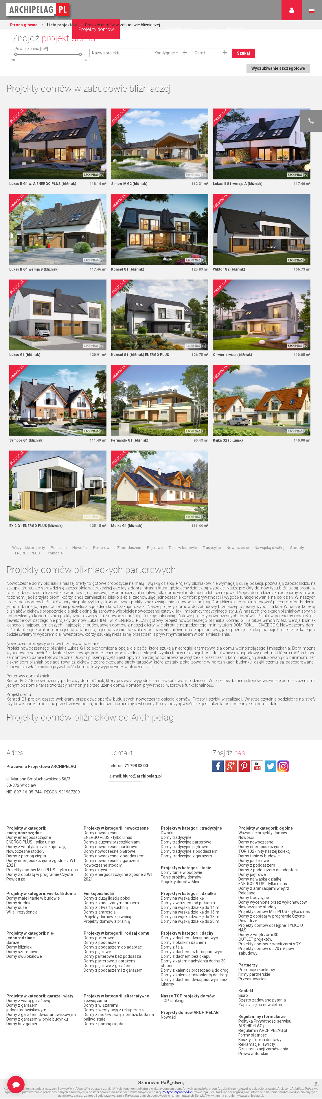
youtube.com (257, 766)
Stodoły (297, 547)
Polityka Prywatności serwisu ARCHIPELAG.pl (264, 1023)
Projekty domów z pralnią (107, 921)
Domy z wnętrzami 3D (258, 934)
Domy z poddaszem (102, 942)
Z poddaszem (129, 547)
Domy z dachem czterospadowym (192, 951)
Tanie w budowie (182, 547)
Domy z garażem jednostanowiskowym (26, 1007)
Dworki (167, 832)
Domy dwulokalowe (24, 956)
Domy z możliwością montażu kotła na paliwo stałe (119, 1016)
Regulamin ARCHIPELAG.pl (262, 1030)
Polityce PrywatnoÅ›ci (177, 1092)
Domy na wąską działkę (182, 898)
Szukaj (243, 53)
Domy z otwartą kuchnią (106, 907)
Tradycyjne (212, 547)
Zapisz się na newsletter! (261, 1004)
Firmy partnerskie (254, 974)
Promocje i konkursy (256, 969)
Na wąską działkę (269, 547)
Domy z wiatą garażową (28, 1000)
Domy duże (16, 907)
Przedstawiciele (253, 979)
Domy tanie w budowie (181, 872)
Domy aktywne (97, 870)
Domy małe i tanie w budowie (33, 898)
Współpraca (178, 29)
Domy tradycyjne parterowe (186, 842)
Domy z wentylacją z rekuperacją (36, 846)
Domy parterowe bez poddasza (112, 956)
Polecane (59, 547)
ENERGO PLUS (27, 553)
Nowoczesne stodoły (25, 851)
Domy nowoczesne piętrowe (109, 851)
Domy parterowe (99, 938)
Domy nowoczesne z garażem (111, 860)
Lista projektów (61, 25)
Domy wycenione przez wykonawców (272, 902)
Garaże (12, 942)
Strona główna (24, 25)
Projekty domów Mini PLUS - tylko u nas (42, 870)
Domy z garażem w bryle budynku (37, 1019)
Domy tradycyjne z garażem (186, 856)
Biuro (243, 995)
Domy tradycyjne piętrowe (184, 846)
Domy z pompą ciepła (26, 856)
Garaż (200, 53)
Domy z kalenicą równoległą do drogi (194, 975)
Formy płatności (253, 1035)
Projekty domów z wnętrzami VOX (269, 944)
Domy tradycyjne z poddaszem (189, 851)
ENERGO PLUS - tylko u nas (30, 842)
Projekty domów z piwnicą (107, 916)
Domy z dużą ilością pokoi (107, 898)
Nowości (79, 547)
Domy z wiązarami (101, 1005)
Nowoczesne (238, 547)
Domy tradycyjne (176, 837)
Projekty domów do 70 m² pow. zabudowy (266, 950)
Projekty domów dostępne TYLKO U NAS (270, 927)
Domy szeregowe (22, 951)
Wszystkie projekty (28, 547)
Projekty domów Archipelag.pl (38, 10)
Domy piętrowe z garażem (108, 965)
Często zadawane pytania (262, 1000)
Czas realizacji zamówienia (263, 1049)
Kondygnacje (166, 53)
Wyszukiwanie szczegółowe (278, 68)
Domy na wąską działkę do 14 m (190, 907)
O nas (209, 29)
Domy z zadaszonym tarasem (111, 902)
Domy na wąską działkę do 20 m (190, 921)
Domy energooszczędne (28, 837)
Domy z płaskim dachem (183, 942)
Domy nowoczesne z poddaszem (114, 856)
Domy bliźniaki (19, 947)
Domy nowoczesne (101, 832)
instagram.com (283, 766)
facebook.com (218, 766)
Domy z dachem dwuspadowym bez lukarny (194, 981)
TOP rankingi (172, 1000)
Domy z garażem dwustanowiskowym (41, 1014)
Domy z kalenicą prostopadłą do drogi (195, 970)
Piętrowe (155, 547)
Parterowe (102, 547)
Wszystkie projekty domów (262, 832)
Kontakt (235, 29)
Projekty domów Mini (180, 881)
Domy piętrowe (97, 951)
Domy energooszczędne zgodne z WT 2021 (41, 863)
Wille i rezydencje (22, 912)
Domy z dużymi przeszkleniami (112, 842)
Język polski (311, 11)
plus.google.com (231, 766)
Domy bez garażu (22, 1023)
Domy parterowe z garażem (109, 961)
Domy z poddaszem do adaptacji (113, 947)
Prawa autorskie (253, 1053)
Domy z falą (172, 947)
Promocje (54, 553)
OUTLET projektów (255, 939)
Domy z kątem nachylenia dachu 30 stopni (193, 963)
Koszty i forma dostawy (259, 1039)
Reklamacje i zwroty (256, 1044)
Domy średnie (19, 902)
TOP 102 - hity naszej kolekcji (264, 851)
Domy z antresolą (100, 912)
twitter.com (270, 766)
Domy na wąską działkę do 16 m (190, 912)
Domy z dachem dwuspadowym (190, 938)
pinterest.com (244, 766)
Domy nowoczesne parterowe (111, 846)
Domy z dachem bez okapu (186, 956)
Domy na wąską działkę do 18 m (190, 916)
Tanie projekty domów (181, 877)
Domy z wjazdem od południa (188, 902)
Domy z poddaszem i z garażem (113, 970)
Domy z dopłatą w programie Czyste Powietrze (39, 876)
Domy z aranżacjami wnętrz (263, 888)
